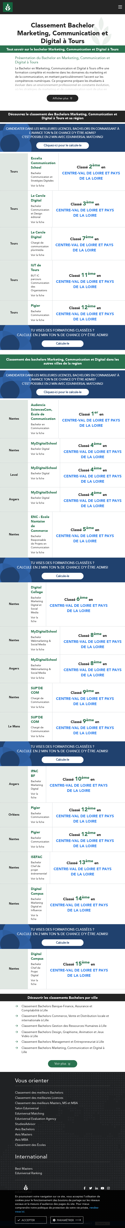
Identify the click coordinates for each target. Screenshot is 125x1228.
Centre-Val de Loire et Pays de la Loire (91, 176)
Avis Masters (23, 1134)
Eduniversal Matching (29, 1113)
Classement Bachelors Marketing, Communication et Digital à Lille (63, 1050)
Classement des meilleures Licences (39, 1097)
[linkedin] (96, 1189)
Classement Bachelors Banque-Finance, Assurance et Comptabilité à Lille (57, 1008)
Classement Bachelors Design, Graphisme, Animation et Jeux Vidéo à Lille (63, 1034)
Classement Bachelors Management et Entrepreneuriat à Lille (63, 1041)
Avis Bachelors (25, 1129)
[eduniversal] (23, 1189)
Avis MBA (21, 1139)
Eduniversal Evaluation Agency (35, 1118)
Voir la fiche (37, 186)
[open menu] (120, 7)
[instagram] (108, 1189)
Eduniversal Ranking (28, 1173)
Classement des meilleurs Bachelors (39, 1092)
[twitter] (90, 1189)
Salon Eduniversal (27, 1108)
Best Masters (24, 1168)
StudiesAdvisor (25, 1124)
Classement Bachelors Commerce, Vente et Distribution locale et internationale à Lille (65, 1018)
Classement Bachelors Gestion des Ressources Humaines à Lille (64, 1025)
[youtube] (102, 1189)
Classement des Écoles (30, 1145)
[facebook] (84, 1189)
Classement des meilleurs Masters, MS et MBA (46, 1103)
